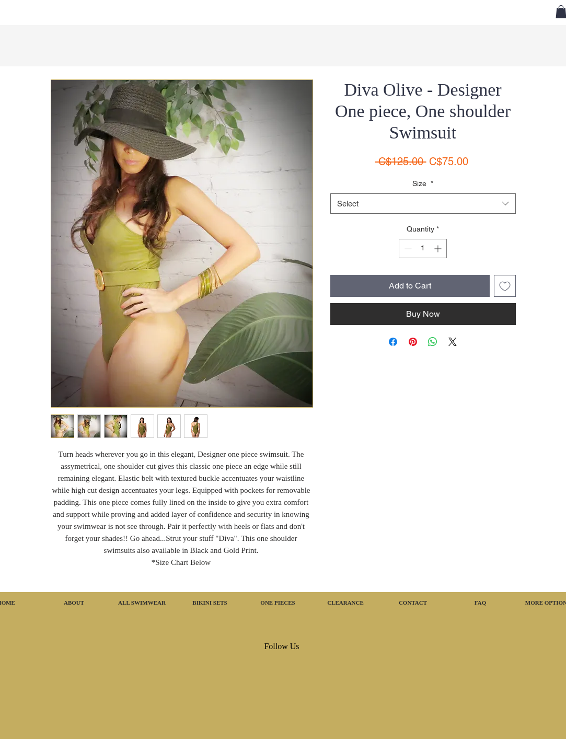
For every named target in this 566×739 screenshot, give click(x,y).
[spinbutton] (422, 248)
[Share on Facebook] (393, 342)
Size (422, 183)
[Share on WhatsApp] (432, 342)
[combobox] (423, 203)
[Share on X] (452, 342)
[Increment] (438, 248)
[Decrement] (406, 248)
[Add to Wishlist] (505, 286)
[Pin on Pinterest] (413, 342)
